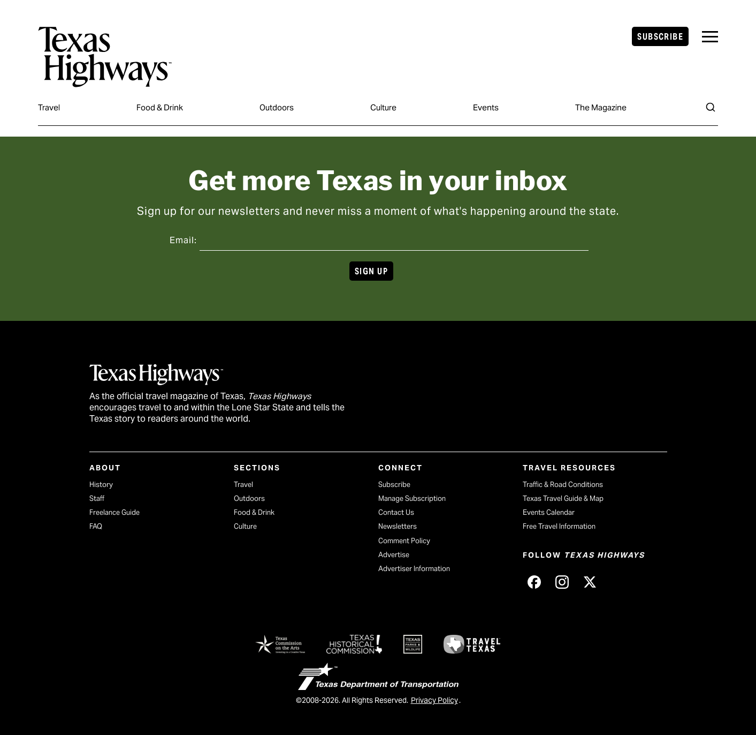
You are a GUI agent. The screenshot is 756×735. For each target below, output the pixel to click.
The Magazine (601, 107)
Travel (49, 107)
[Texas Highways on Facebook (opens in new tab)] (534, 582)
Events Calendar (549, 512)
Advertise (393, 554)
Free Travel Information (559, 526)
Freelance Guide (114, 512)
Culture (383, 107)
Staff (96, 498)
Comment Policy (404, 540)
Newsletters (397, 526)
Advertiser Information (414, 568)
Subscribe (660, 36)
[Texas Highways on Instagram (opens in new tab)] (562, 582)
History (101, 484)
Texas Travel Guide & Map (563, 498)
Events (486, 107)
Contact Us (396, 512)
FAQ (95, 526)
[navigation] (710, 36)
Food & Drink (159, 107)
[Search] (710, 107)
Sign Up (371, 271)
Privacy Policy (434, 700)
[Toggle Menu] (710, 36)
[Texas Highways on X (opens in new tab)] (590, 582)
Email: (183, 240)
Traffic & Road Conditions (563, 484)
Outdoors (276, 107)
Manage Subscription (412, 498)
